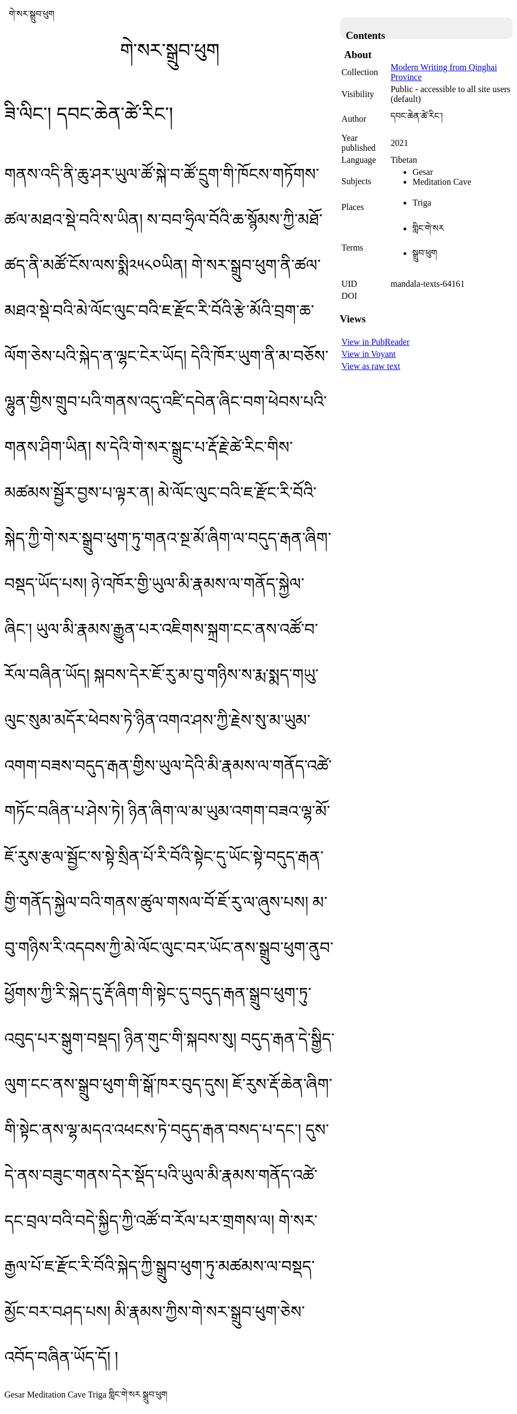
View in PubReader (376, 342)
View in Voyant (369, 354)
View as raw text (371, 366)
